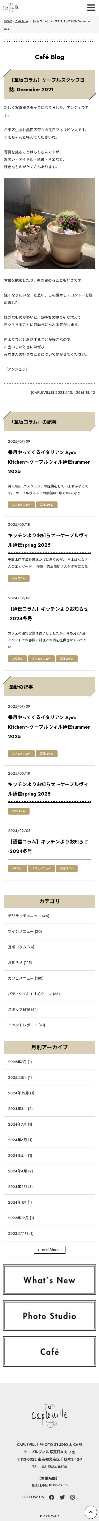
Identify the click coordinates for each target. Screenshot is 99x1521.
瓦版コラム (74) (21, 947)
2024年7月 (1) (20, 1124)
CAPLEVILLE (42, 392)
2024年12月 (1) (21, 1093)
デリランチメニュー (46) (28, 916)
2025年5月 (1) (20, 1077)
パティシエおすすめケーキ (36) (34, 994)
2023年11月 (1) (21, 1233)
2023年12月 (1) (21, 1218)
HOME (8, 21)
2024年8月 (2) (20, 1108)
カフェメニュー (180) (26, 978)
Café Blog (21, 21)
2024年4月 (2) (20, 1171)
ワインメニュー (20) (25, 931)
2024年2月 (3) (20, 1186)
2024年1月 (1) (20, 1202)
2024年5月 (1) (20, 1155)
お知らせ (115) (20, 962)
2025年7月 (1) (20, 1062)
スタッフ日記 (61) (23, 1009)
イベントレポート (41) (26, 1025)
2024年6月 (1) (20, 1140)
